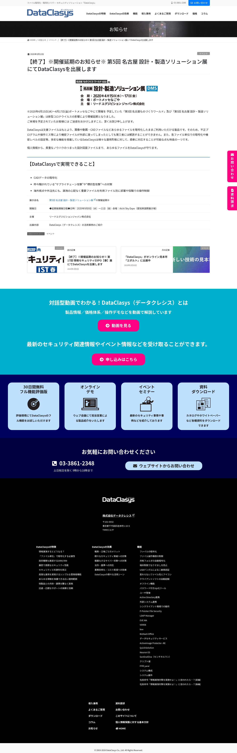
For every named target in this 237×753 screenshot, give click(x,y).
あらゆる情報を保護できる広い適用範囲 (58, 578)
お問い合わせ (199, 2)
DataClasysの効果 (102, 546)
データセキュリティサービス (153, 638)
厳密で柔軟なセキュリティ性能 (54, 565)
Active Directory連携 (150, 597)
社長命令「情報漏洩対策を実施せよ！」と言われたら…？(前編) (170, 679)
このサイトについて (126, 715)
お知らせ (93, 728)
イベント (203, 53)
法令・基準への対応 (104, 565)
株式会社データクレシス (117, 516)
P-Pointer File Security (151, 611)
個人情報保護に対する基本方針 (132, 722)
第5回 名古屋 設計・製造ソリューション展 (71, 200)
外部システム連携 (148, 601)
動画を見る (121, 325)
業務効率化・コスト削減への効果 (111, 569)
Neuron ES (145, 652)
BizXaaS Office (147, 633)
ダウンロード (95, 715)
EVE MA (143, 620)
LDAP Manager (147, 615)
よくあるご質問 (96, 709)
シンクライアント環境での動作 (155, 606)
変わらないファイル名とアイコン (156, 574)
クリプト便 (145, 661)
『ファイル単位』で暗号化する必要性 (57, 556)
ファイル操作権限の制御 (151, 556)
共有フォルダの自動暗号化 (152, 560)
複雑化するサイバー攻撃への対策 (111, 560)
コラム (91, 722)
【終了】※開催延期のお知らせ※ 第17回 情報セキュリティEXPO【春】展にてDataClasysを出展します (89, 260)
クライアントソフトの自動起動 (155, 578)
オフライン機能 (147, 583)
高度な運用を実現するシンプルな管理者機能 (60, 574)
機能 (139, 546)
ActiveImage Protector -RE (152, 643)
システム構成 (146, 670)
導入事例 (93, 703)
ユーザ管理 (145, 592)
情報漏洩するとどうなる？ (51, 551)
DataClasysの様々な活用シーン (110, 574)
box (141, 629)
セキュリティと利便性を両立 (52, 569)
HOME (121, 728)
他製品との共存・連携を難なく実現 (56, 583)
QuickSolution (147, 647)
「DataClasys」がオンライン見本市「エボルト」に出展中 (145, 258)
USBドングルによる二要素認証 (154, 569)
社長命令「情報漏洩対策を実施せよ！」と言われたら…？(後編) (170, 684)
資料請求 (232, 200)
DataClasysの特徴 (46, 546)
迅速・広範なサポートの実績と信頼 (56, 588)
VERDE (143, 624)
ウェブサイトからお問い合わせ (166, 466)
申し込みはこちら (121, 359)
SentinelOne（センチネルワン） (155, 656)
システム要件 (146, 675)
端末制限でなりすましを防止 (153, 565)
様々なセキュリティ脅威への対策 (111, 556)
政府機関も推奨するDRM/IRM (53, 560)
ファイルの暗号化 (148, 551)
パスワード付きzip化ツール (153, 588)
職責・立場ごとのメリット (107, 551)
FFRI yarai (144, 665)
